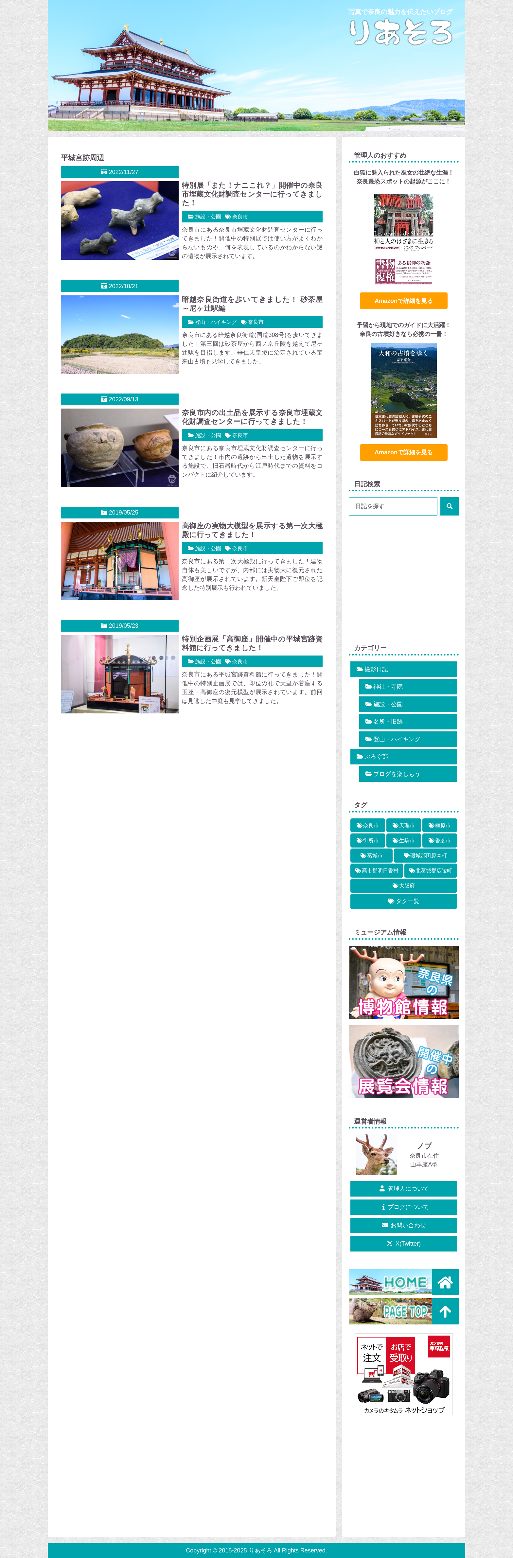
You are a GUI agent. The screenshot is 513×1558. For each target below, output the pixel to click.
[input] (404, 506)
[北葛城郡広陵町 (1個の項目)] (430, 871)
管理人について (404, 1188)
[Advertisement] (192, 779)
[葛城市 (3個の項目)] (371, 856)
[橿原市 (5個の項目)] (439, 825)
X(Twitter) (404, 1243)
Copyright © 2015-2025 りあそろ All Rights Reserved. (256, 1550)
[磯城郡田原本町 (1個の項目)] (425, 856)
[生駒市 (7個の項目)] (403, 840)
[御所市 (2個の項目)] (367, 840)
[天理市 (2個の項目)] (403, 825)
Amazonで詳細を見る (404, 301)
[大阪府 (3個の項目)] (403, 886)
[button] (449, 506)
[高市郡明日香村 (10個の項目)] (376, 871)
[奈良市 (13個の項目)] (367, 825)
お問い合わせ (404, 1225)
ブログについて (404, 1207)
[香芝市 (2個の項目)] (439, 840)
